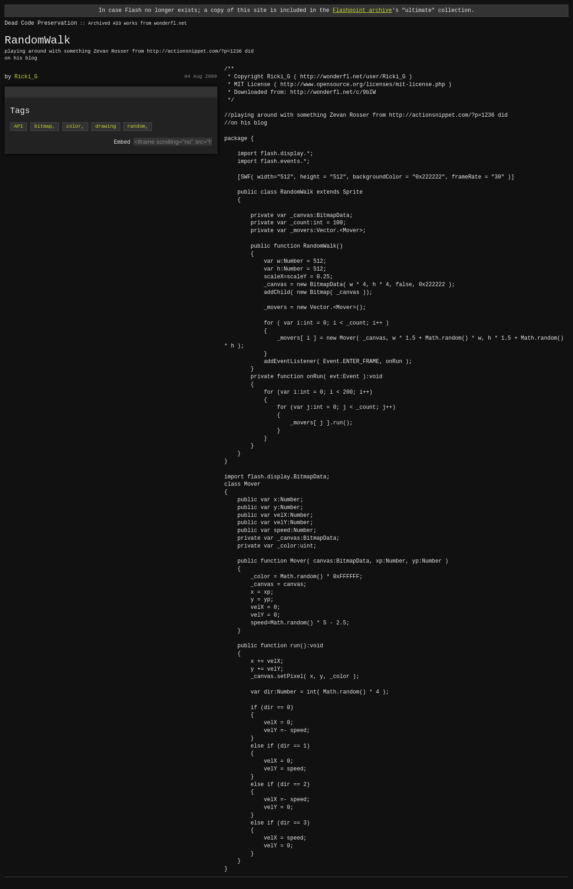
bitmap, (44, 126)
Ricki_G (26, 77)
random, (137, 126)
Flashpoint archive (362, 10)
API (18, 126)
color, (75, 126)
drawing (105, 126)
